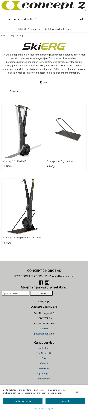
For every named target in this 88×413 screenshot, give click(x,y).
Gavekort (44, 368)
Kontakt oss (44, 348)
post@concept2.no (44, 333)
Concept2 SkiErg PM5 (14, 161)
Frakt (44, 358)
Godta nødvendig (23, 400)
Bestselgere (15, 91)
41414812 (45, 328)
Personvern (44, 378)
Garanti (44, 363)
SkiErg (10, 35)
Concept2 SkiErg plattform (60, 161)
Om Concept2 (44, 353)
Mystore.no (68, 276)
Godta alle (65, 400)
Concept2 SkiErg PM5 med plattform (22, 237)
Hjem (3, 35)
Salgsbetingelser (44, 373)
